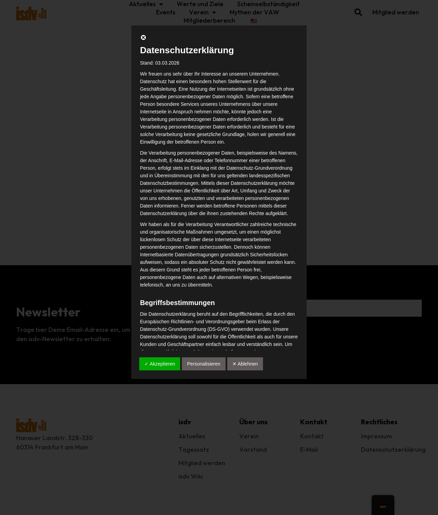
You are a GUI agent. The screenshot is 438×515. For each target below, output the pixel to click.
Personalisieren (203, 364)
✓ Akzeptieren (159, 364)
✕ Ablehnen (245, 364)
